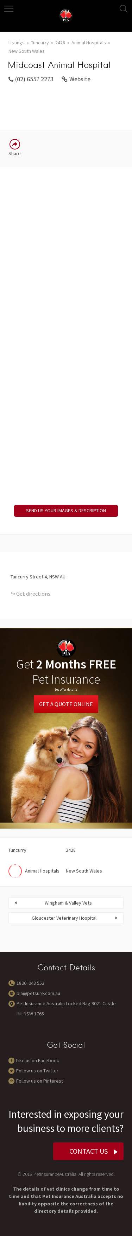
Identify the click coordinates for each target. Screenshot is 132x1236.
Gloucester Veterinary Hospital (64, 918)
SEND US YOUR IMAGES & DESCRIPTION (66, 510)
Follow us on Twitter (37, 1070)
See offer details (66, 689)
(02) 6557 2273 (34, 79)
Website (79, 79)
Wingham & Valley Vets (68, 903)
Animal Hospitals (88, 42)
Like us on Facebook (37, 1060)
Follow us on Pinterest (39, 1081)
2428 (60, 42)
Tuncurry (40, 42)
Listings (16, 42)
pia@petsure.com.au (38, 993)
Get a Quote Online (66, 704)
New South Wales (26, 51)
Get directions (33, 593)
